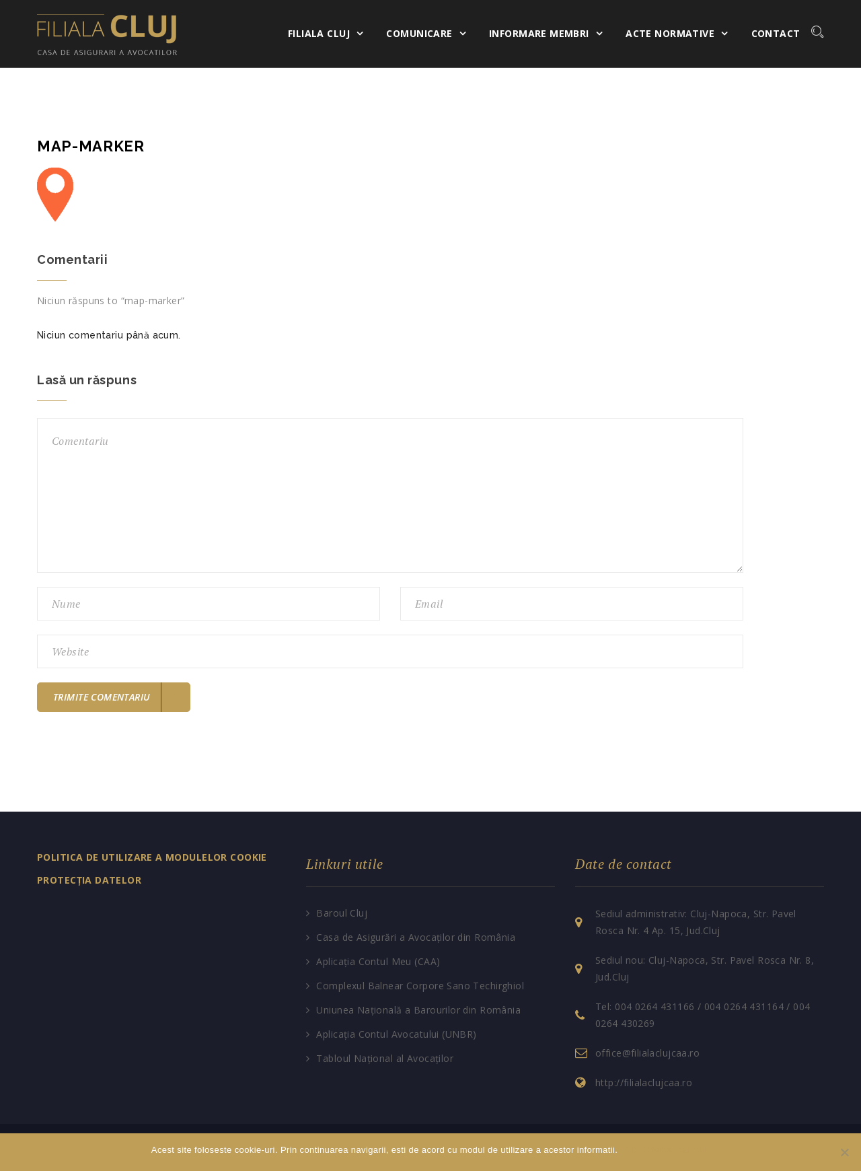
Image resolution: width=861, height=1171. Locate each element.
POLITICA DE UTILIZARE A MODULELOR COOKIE (152, 857)
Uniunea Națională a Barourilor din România (418, 1009)
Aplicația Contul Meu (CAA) (378, 961)
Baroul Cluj (341, 913)
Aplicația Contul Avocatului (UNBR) (396, 1034)
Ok (630, 1150)
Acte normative (670, 33)
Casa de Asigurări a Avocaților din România (415, 937)
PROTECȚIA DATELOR (89, 880)
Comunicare (419, 33)
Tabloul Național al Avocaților (384, 1058)
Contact (775, 33)
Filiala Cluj (319, 33)
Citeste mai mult (676, 1150)
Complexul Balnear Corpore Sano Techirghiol (420, 985)
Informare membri (539, 33)
